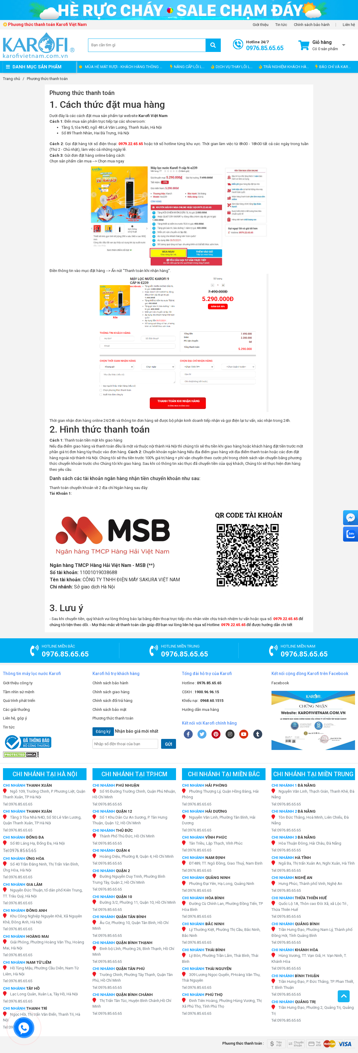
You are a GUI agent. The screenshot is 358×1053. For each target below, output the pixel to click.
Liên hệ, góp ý (15, 718)
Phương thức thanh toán (112, 718)
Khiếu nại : (202, 700)
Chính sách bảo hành (312, 25)
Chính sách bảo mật (109, 709)
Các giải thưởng (16, 709)
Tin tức (281, 25)
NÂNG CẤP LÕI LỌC (188, 66)
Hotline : (201, 683)
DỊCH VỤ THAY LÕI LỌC (233, 66)
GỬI (168, 744)
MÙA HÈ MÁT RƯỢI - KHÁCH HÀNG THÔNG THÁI (126, 66)
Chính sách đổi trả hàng (112, 700)
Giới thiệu (260, 25)
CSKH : (200, 692)
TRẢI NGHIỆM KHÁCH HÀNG (285, 66)
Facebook (280, 683)
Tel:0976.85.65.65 (17, 804)
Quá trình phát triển (19, 700)
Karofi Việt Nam (153, 115)
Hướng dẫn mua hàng (200, 709)
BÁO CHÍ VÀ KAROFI (334, 66)
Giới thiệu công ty (18, 683)
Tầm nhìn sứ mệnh (18, 692)
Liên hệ (349, 25)
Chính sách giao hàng (110, 692)
